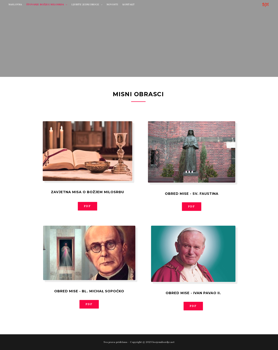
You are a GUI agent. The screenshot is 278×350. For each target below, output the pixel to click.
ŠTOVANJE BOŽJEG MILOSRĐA (45, 4)
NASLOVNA (15, 4)
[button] (87, 206)
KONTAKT (128, 4)
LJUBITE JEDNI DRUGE (85, 4)
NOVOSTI (112, 4)
